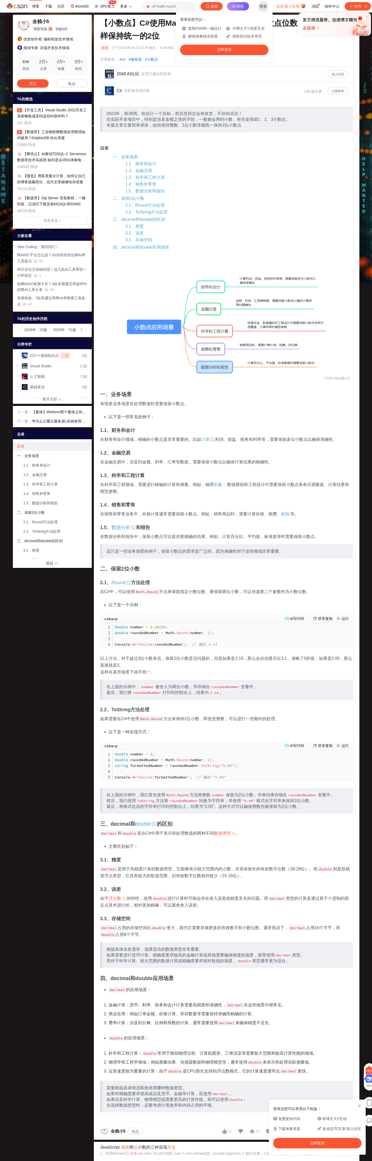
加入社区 (338, 74)
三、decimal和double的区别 (139, 219)
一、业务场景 (125, 157)
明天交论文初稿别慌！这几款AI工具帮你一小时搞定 (52, 272)
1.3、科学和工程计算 (145, 177)
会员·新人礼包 (290, 5)
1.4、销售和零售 (140, 184)
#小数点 (151, 59)
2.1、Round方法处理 (145, 205)
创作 (357, 6)
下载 (48, 6)
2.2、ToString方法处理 (146, 212)
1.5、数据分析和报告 (145, 191)
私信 (71, 84)
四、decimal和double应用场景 (141, 247)
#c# (123, 59)
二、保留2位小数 (129, 198)
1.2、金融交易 (138, 170)
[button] (19, 330)
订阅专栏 (338, 91)
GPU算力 (105, 5)
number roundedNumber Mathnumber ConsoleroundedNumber (166, 636)
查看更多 (52, 220)
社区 (61, 6)
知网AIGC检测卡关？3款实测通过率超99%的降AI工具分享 (52, 287)
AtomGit (79, 6)
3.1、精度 (134, 226)
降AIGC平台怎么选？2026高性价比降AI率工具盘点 (51, 258)
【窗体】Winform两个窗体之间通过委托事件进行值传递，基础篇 (59, 412)
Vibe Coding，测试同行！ (38, 247)
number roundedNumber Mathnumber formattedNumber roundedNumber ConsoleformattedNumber (176, 766)
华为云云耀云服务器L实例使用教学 (58, 421)
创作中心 (332, 6)
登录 (263, 6)
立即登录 (224, 50)
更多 (126, 6)
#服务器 (135, 59)
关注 (135, 1131)
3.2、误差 (134, 233)
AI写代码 (297, 618)
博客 (35, 6)
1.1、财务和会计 (140, 163)
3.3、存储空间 (138, 240)
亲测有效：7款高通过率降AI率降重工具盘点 (51, 301)
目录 (20, 446)
